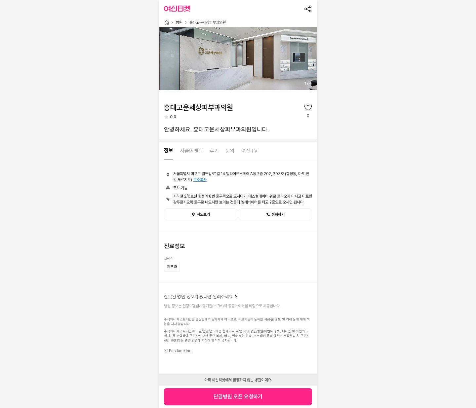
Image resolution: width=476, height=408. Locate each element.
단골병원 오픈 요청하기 (238, 396)
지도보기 (200, 214)
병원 (179, 22)
